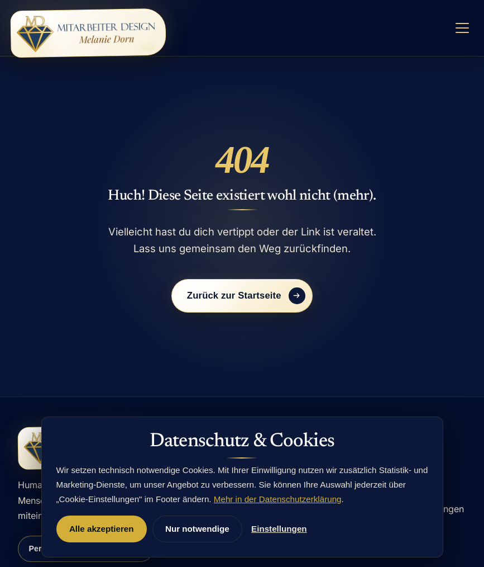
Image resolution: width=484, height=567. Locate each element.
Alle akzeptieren (101, 528)
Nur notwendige (197, 528)
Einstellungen (279, 528)
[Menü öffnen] (462, 28)
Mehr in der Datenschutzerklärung (278, 499)
